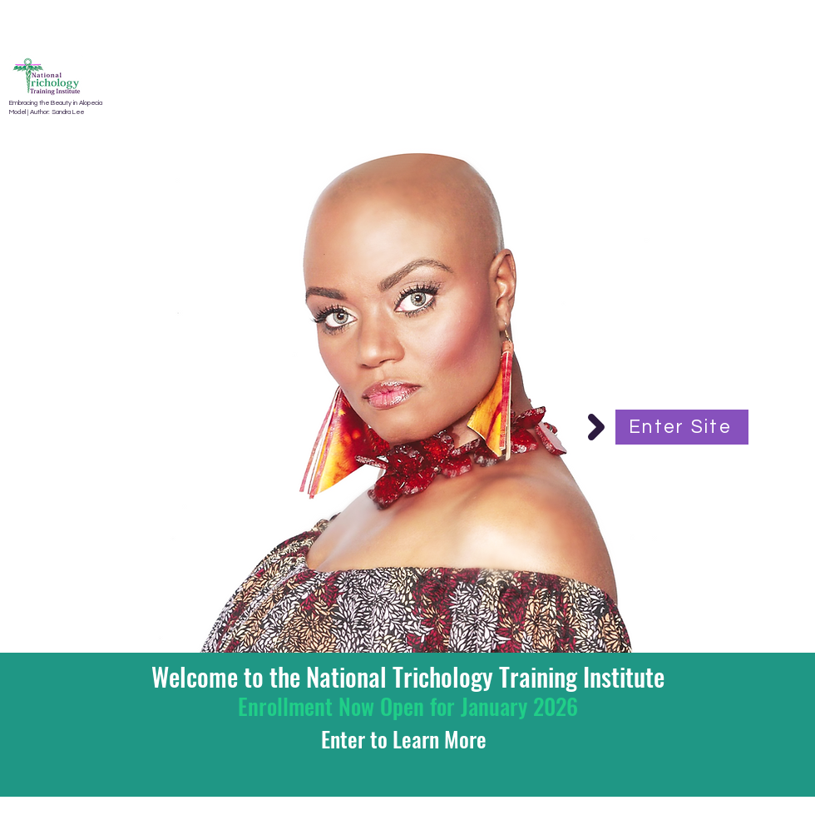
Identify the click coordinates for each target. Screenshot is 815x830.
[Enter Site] (681, 427)
